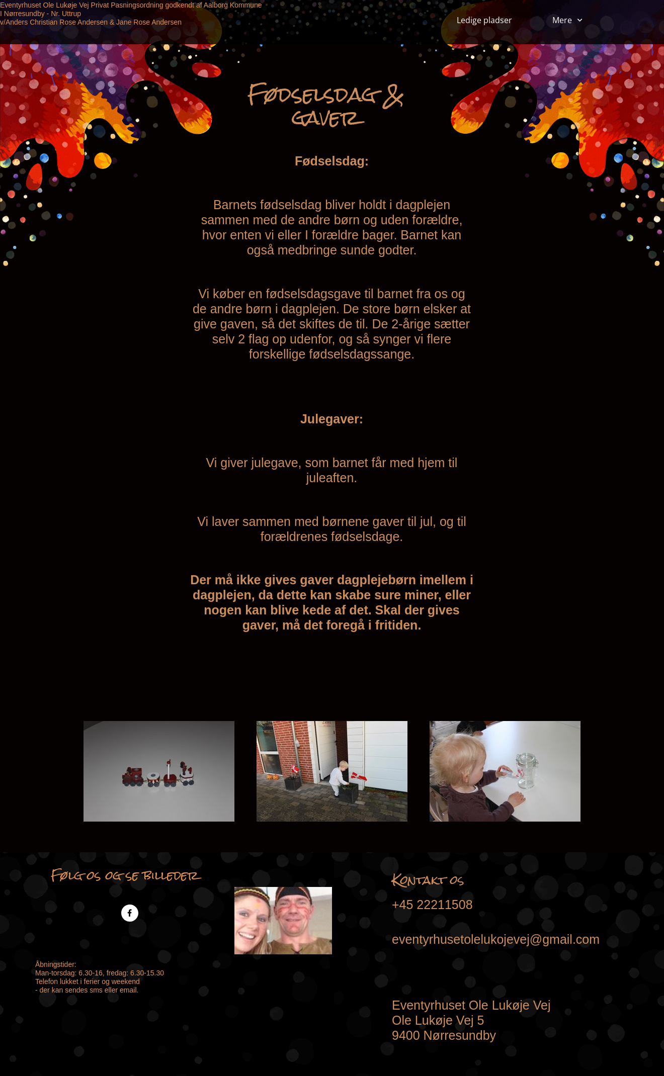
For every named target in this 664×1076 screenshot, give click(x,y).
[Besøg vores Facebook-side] (129, 913)
